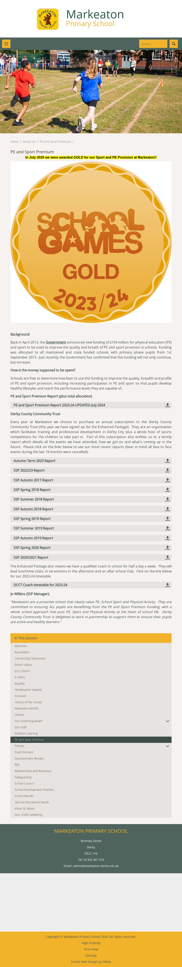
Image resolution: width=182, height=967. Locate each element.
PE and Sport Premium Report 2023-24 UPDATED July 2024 (59, 405)
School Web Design (84, 962)
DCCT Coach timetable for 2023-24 (40, 585)
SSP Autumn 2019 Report (33, 538)
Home (14, 142)
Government (56, 342)
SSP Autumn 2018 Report (33, 509)
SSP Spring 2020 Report (32, 547)
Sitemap (91, 955)
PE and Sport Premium (55, 142)
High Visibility (91, 943)
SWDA (107, 962)
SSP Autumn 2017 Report (33, 480)
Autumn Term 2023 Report (34, 461)
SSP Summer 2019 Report (34, 528)
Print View (91, 949)
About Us (29, 142)
